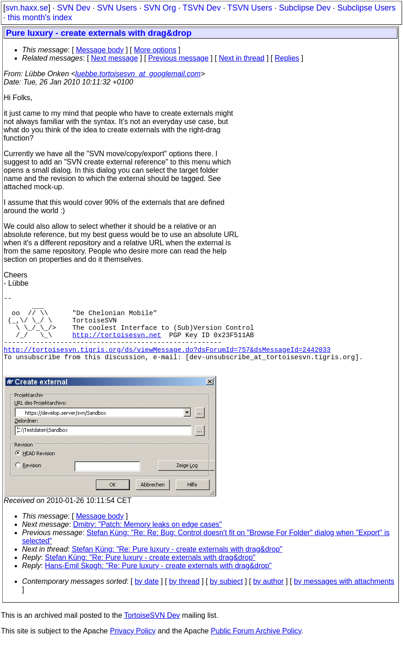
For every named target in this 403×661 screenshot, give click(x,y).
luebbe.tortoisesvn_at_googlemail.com (138, 74)
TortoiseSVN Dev (152, 634)
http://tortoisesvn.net (117, 345)
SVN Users (117, 7)
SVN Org (160, 7)
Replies (287, 58)
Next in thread (242, 58)
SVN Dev (73, 7)
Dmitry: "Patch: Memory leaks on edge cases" (147, 543)
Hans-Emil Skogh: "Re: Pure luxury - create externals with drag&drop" (158, 584)
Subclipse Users (366, 7)
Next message (114, 58)
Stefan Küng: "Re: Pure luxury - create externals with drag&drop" (177, 567)
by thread (184, 600)
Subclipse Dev (304, 7)
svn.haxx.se (27, 7)
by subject (226, 600)
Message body (99, 50)
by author (268, 600)
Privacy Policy (133, 649)
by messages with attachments (344, 600)
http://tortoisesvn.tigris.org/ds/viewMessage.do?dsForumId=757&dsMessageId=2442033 (167, 363)
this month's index (40, 17)
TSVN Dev (202, 7)
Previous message (178, 58)
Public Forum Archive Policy (256, 649)
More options (155, 50)
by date (146, 600)
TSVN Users (249, 7)
